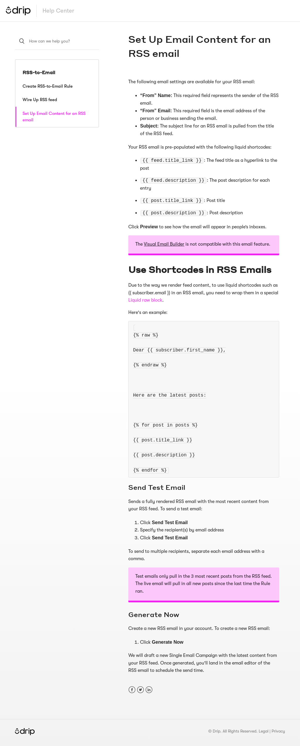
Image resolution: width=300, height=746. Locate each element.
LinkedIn (149, 690)
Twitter (140, 690)
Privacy (278, 731)
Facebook (132, 690)
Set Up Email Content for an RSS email (54, 117)
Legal (263, 731)
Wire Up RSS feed (40, 99)
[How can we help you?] (57, 41)
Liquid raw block (145, 300)
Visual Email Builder (164, 244)
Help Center (58, 10)
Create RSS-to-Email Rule (48, 86)
